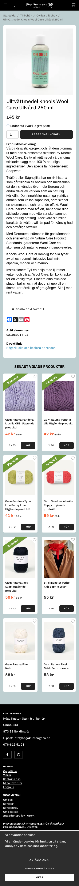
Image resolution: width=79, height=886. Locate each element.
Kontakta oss (11, 779)
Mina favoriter (12, 783)
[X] (15, 319)
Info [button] (12, 445)
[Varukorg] (73, 5)
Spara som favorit (28, 309)
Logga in (8, 787)
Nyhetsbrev (10, 807)
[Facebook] (9, 319)
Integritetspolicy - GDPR (19, 815)
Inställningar (40, 859)
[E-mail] (21, 319)
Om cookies (10, 811)
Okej (39, 877)
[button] (28, 445)
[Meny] (5, 5)
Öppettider (10, 771)
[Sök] (13, 5)
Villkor (7, 775)
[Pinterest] (27, 319)
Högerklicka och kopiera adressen (31, 348)
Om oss (8, 799)
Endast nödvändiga (39, 868)
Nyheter (8, 803)
